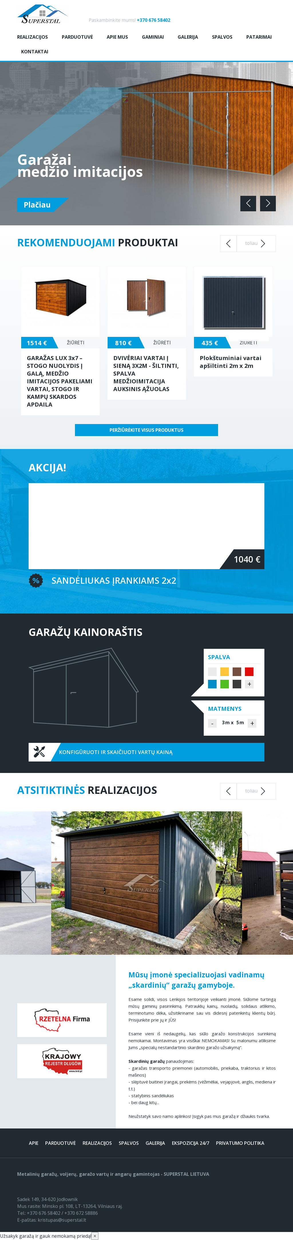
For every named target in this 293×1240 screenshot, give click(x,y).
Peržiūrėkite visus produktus (146, 430)
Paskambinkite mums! (129, 20)
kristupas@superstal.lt (62, 1220)
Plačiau (37, 205)
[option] (60, 340)
